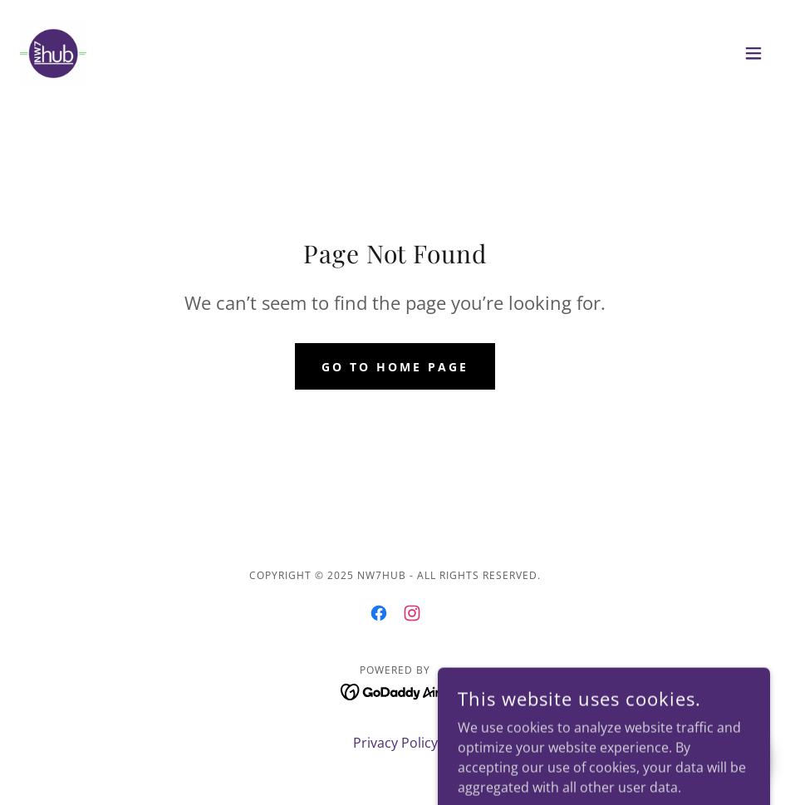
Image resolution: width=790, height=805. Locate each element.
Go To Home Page (395, 367)
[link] (53, 53)
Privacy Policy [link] (395, 743)
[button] (753, 53)
